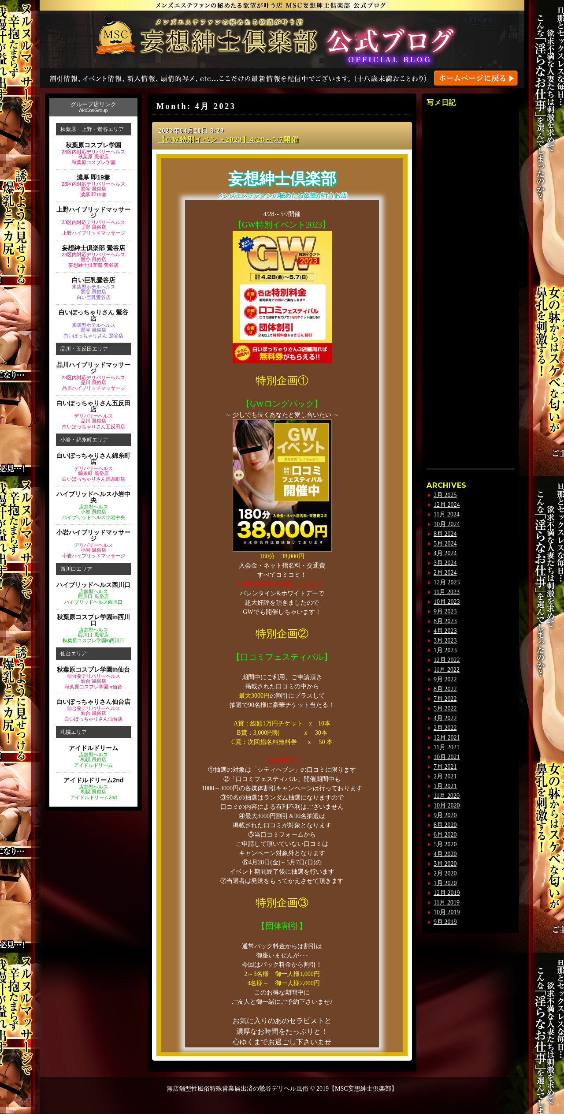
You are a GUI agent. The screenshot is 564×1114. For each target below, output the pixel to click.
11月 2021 (447, 747)
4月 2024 (445, 553)
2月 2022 (445, 728)
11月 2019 (447, 902)
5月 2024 (445, 543)
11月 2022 (447, 669)
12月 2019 (447, 893)
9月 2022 (445, 679)
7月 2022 (445, 698)
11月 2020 (447, 796)
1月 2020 (445, 883)
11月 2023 (447, 592)
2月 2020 (445, 873)
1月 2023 (445, 650)
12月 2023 (447, 582)
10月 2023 (447, 601)
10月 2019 (447, 912)
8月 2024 (445, 534)
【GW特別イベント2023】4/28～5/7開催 (228, 139)
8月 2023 (445, 621)
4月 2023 (445, 631)
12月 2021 (447, 737)
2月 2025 (445, 495)
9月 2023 (445, 611)
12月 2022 (447, 660)
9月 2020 (445, 815)
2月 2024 (445, 572)
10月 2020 (447, 805)
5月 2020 (445, 844)
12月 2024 (447, 504)
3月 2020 (445, 863)
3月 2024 (445, 563)
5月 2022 (445, 708)
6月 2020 (445, 834)
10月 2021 (447, 757)
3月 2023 (445, 640)
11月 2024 (447, 514)
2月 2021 (445, 776)
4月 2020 (445, 854)
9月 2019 (445, 922)
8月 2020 (445, 825)
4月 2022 (445, 718)
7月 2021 (445, 766)
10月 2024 (447, 524)
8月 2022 (445, 689)
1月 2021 (445, 786)
